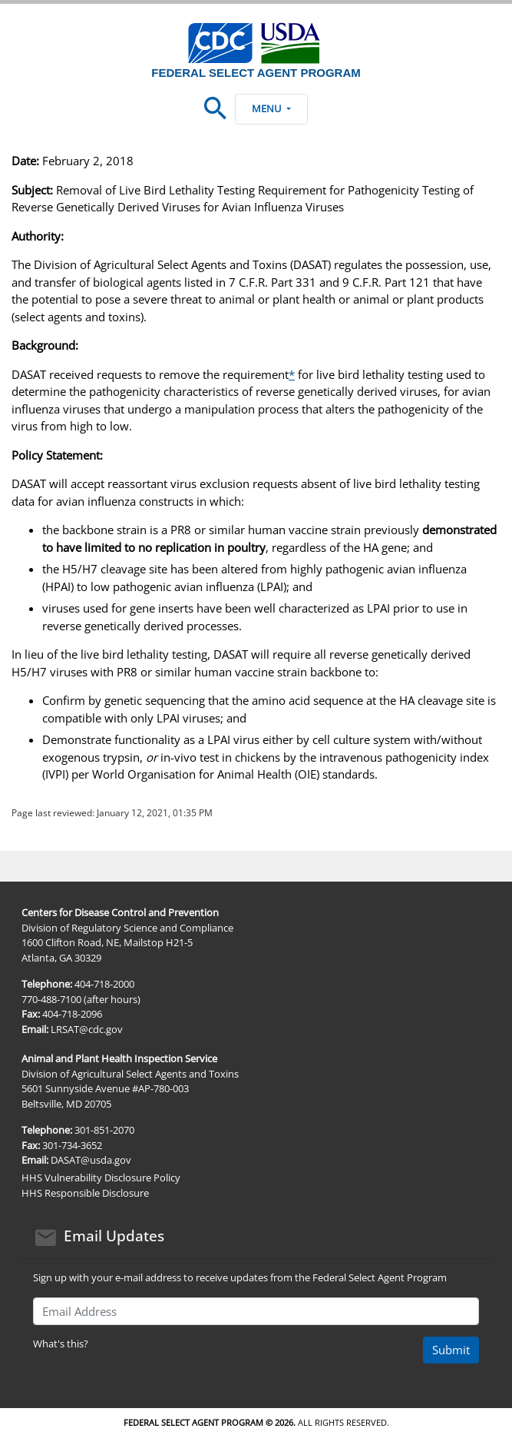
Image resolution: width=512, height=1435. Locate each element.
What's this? (60, 1343)
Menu (271, 108)
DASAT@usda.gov (91, 1160)
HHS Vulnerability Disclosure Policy (100, 1177)
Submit (451, 1349)
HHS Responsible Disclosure (85, 1193)
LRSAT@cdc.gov (87, 1029)
